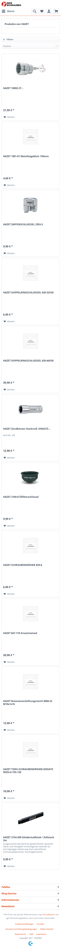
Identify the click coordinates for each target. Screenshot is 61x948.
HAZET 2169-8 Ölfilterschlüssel (21, 496)
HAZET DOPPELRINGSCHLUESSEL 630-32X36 (28, 292)
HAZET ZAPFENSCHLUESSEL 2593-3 (23, 224)
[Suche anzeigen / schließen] (34, 11)
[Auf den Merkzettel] (9, 117)
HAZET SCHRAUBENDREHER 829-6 (22, 565)
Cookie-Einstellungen (24, 924)
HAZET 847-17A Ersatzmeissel (20, 633)
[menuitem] (8, 11)
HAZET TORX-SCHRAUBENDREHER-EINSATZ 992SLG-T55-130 (28, 771)
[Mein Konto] (49, 11)
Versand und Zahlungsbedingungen (21, 929)
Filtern (8, 39)
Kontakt (40, 924)
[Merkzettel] (42, 11)
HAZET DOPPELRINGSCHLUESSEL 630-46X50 (28, 360)
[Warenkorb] (56, 11)
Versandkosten (48, 914)
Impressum (41, 934)
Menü (8, 11)
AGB (31, 934)
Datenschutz (20, 934)
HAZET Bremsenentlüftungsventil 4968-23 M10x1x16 (27, 703)
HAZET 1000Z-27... (13, 88)
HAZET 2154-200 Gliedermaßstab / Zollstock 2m (28, 839)
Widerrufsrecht (47, 929)
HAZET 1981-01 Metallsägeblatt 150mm (26, 156)
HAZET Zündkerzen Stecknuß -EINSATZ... (27, 428)
